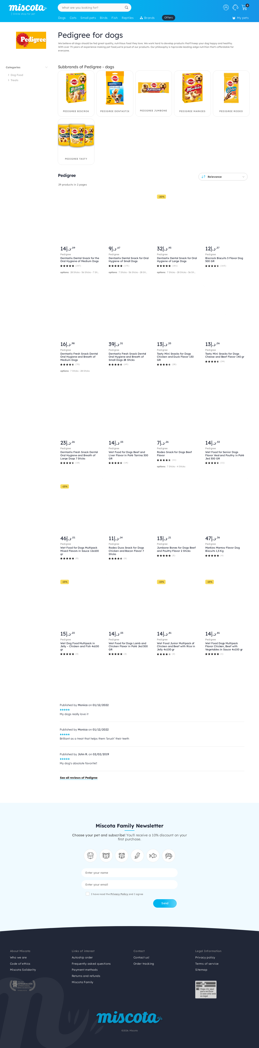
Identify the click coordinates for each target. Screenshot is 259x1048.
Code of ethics (20, 963)
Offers (168, 17)
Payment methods (85, 969)
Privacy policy (205, 957)
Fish (114, 18)
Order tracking (144, 963)
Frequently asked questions (91, 963)
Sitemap (201, 969)
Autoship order (82, 957)
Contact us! (141, 957)
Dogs (62, 18)
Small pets (88, 18)
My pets (241, 18)
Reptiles (128, 18)
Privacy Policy (119, 894)
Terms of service (207, 963)
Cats (73, 18)
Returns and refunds (86, 976)
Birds (103, 18)
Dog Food (17, 75)
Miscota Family (82, 982)
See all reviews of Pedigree (78, 778)
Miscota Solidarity (23, 969)
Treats (14, 80)
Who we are (18, 957)
